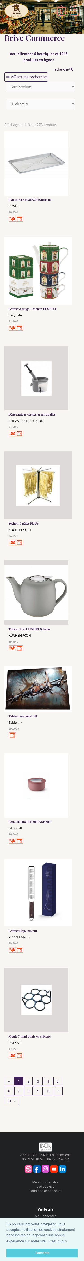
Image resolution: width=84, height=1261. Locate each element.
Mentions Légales (45, 1182)
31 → (11, 1101)
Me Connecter (45, 1216)
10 (48, 1091)
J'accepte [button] (42, 1253)
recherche (63, 69)
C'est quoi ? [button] (57, 1241)
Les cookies (45, 1187)
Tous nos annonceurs (45, 1191)
